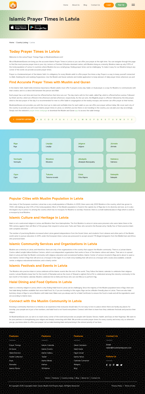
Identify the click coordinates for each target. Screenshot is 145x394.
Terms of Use (130, 386)
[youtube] (117, 365)
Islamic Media (47, 361)
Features (55, 378)
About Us (76, 5)
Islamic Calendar (48, 345)
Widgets (77, 364)
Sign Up (121, 5)
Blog (85, 5)
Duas (11, 361)
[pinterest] (113, 365)
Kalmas (44, 364)
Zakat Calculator (80, 345)
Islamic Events (47, 349)
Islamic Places (14, 368)
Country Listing (22, 42)
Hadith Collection (16, 357)
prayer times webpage (38, 110)
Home (65, 5)
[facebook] (106, 365)
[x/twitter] (121, 365)
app (76, 110)
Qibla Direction (15, 353)
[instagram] (110, 365)
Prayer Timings (15, 345)
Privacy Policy (117, 386)
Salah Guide (78, 349)
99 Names (46, 368)
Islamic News (79, 357)
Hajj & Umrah (79, 353)
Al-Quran (12, 349)
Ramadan (12, 364)
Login (109, 5)
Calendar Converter (81, 361)
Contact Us (95, 5)
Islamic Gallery (47, 353)
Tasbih (44, 357)
